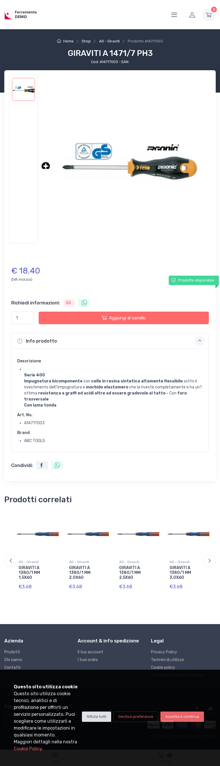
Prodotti (12, 652)
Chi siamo (13, 659)
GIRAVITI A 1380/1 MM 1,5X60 (29, 572)
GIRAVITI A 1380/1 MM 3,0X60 (180, 572)
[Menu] (174, 14)
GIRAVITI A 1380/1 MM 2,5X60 (130, 572)
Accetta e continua (182, 716)
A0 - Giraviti (109, 41)
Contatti (12, 667)
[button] (110, 341)
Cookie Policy (28, 748)
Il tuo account (90, 652)
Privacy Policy (164, 652)
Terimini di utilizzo (167, 659)
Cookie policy (163, 667)
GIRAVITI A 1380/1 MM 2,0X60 (80, 572)
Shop (86, 41)
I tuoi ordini (88, 659)
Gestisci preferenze (135, 716)
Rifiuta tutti (96, 716)
